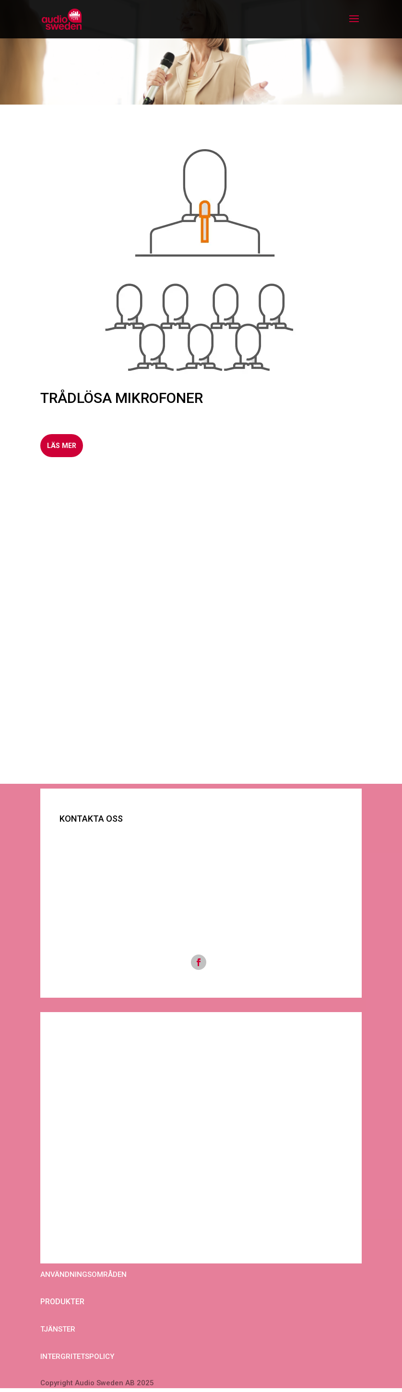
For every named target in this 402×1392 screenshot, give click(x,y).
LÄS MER (64, 446)
